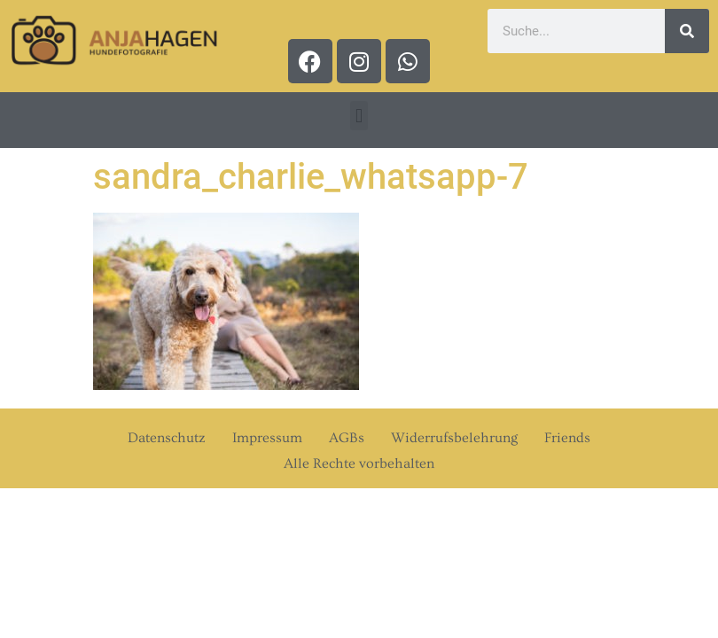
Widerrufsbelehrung (454, 438)
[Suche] (687, 31)
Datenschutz (167, 438)
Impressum (267, 438)
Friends (567, 438)
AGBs (346, 438)
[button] (358, 115)
